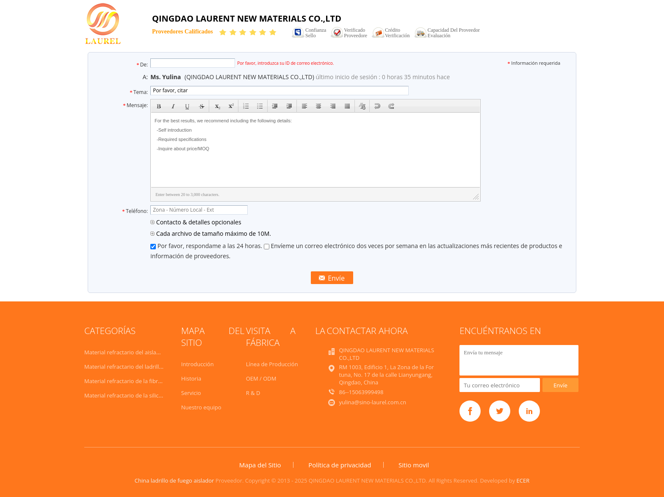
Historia (191, 378)
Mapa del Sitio (260, 465)
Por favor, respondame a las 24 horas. (207, 246)
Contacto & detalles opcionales (195, 222)
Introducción (197, 364)
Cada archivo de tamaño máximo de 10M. (210, 233)
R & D (253, 393)
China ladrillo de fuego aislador (174, 480)
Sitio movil (413, 465)
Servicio (191, 393)
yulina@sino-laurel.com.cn (372, 402)
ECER (523, 480)
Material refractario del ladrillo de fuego (135, 366)
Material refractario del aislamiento (129, 352)
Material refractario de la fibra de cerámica (139, 381)
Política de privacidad (339, 465)
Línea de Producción (272, 364)
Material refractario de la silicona (126, 395)
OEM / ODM (261, 378)
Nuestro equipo (201, 407)
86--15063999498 (361, 392)
